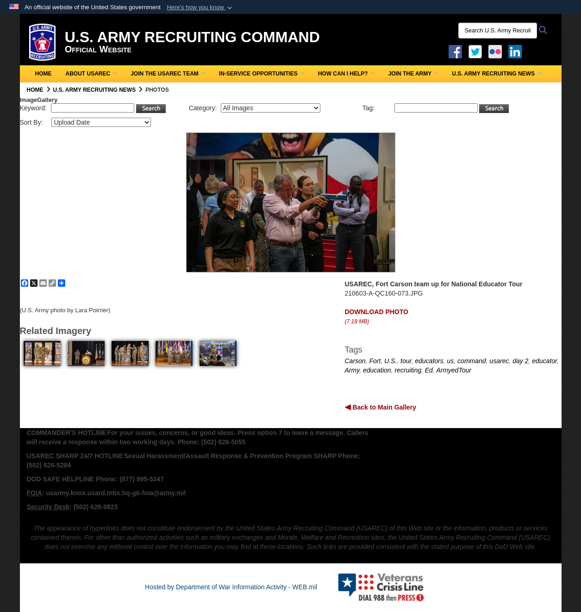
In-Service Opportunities (261, 73)
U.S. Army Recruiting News (496, 73)
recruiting (407, 370)
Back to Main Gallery (384, 407)
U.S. (390, 361)
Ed (429, 370)
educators (429, 361)
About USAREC (91, 73)
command (471, 361)
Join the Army (413, 73)
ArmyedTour (453, 370)
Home (43, 73)
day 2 (520, 361)
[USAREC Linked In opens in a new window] (516, 51)
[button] (200, 7)
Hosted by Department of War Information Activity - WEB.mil (231, 587)
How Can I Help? (346, 73)
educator (544, 361)
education (377, 370)
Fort (375, 361)
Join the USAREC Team (168, 73)
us (450, 361)
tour (405, 361)
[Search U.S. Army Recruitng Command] (497, 30)
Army (352, 370)
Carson (355, 361)
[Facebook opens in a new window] (455, 51)
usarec (499, 361)
